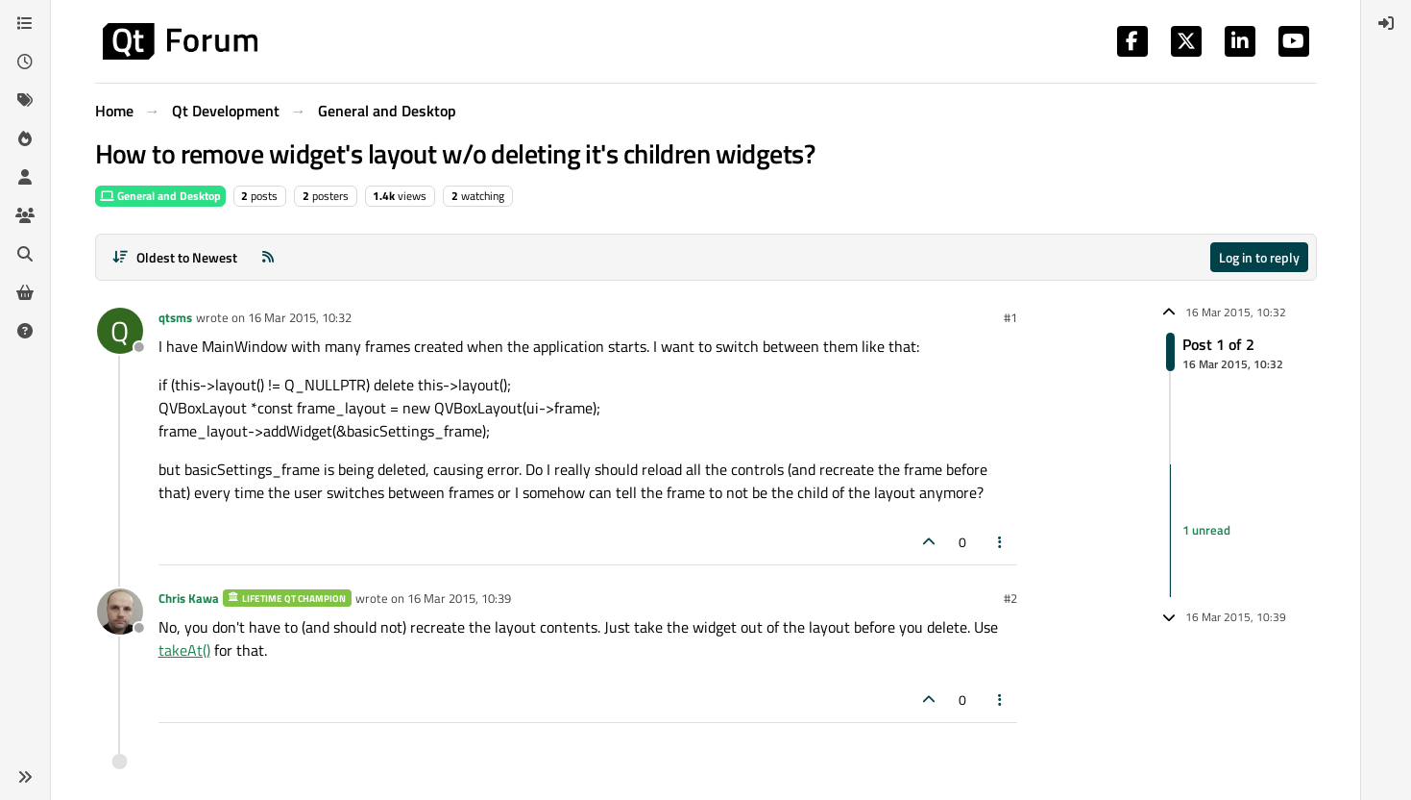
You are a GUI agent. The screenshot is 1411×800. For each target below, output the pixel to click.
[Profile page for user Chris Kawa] (120, 611)
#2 (1010, 598)
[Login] (1386, 23)
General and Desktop (160, 196)
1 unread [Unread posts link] (1206, 529)
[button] (25, 777)
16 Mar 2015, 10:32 (300, 317)
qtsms (175, 317)
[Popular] (25, 138)
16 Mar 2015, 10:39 (459, 598)
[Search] (25, 253)
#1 (1010, 317)
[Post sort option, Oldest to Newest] (175, 257)
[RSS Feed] (268, 257)
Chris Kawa (188, 598)
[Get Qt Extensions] (25, 292)
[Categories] (25, 23)
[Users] (25, 177)
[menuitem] (1386, 23)
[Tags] (25, 100)
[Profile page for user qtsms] (120, 331)
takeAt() (184, 650)
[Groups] (25, 215)
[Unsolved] (25, 330)
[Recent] (25, 61)
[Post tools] (1000, 542)
